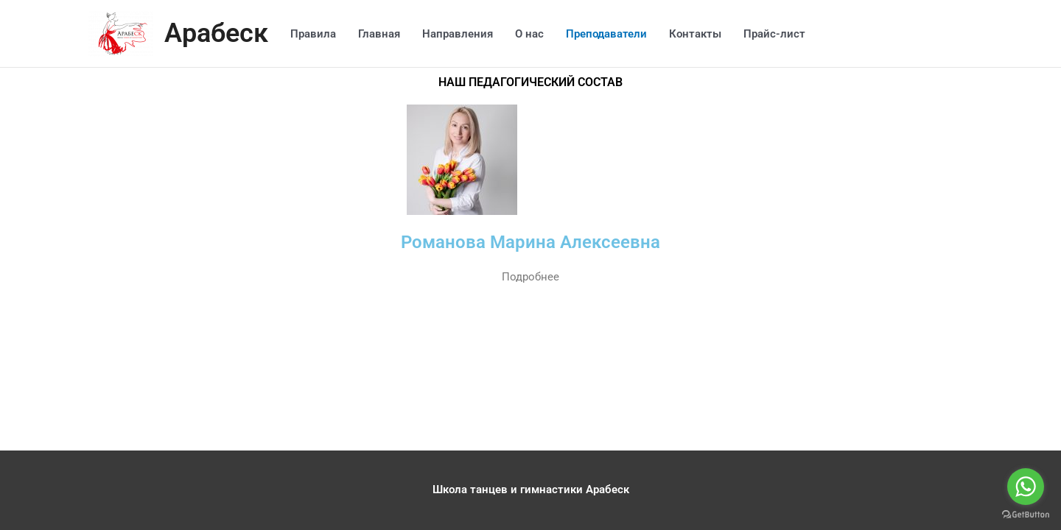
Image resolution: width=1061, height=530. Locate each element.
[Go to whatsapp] (1025, 486)
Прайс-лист (779, 33)
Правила (317, 33)
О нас (533, 33)
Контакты (699, 33)
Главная (384, 33)
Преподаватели (610, 33)
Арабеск (218, 33)
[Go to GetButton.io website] (1025, 515)
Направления (462, 33)
